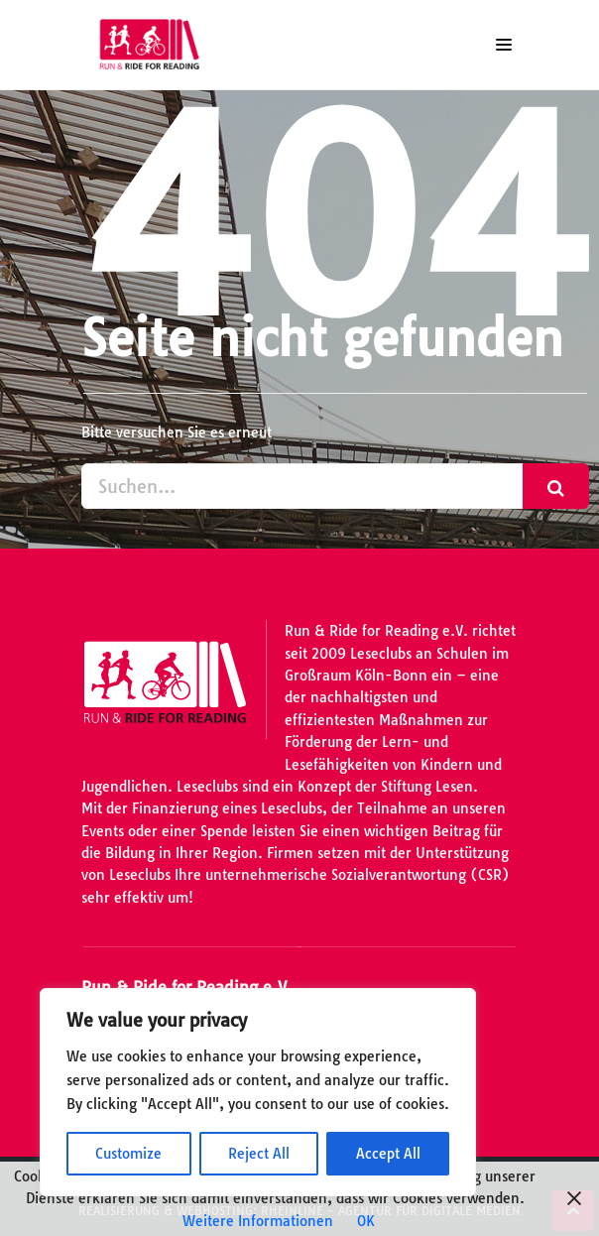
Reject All (259, 1154)
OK (366, 1221)
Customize (128, 1154)
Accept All (388, 1154)
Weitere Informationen (257, 1221)
